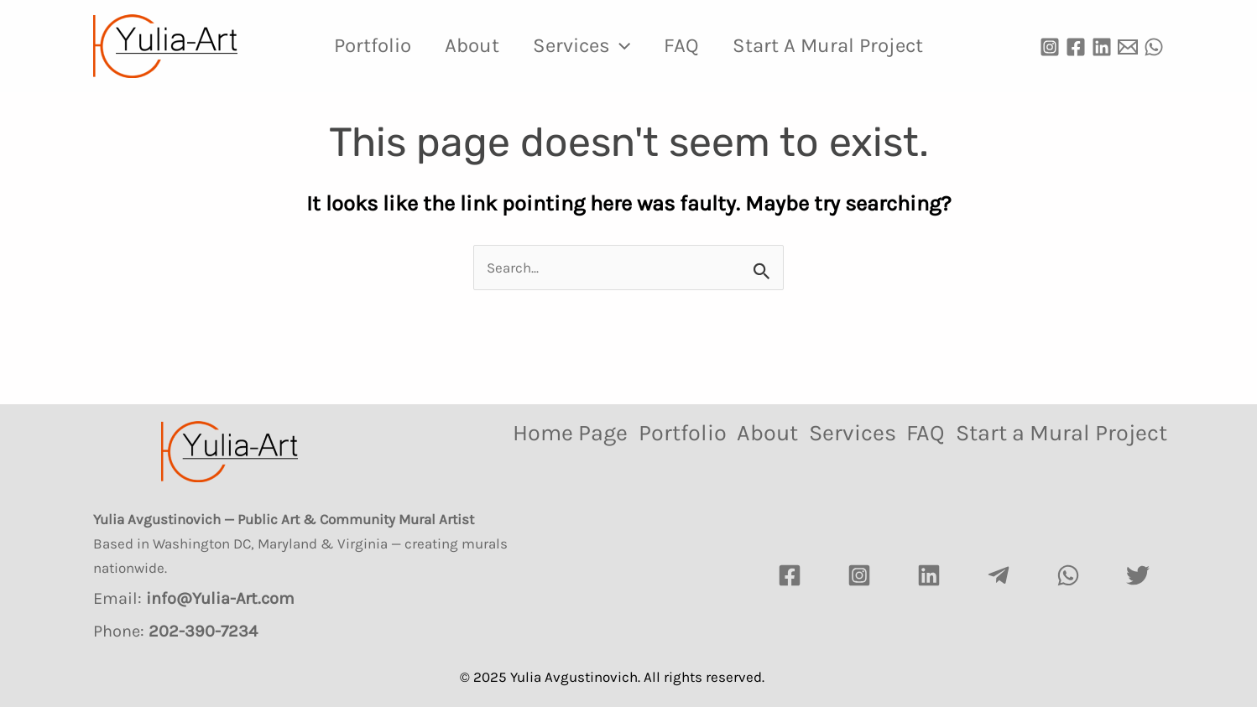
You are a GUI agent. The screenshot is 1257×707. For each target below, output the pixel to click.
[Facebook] (1076, 47)
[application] (620, 45)
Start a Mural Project (841, 45)
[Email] (1128, 47)
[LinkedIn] (911, 575)
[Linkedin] (1102, 47)
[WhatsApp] (1154, 47)
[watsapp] (1062, 575)
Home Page (564, 433)
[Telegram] (987, 575)
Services (581, 45)
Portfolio (359, 45)
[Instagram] (1050, 47)
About (465, 45)
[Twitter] (1138, 575)
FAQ (688, 45)
